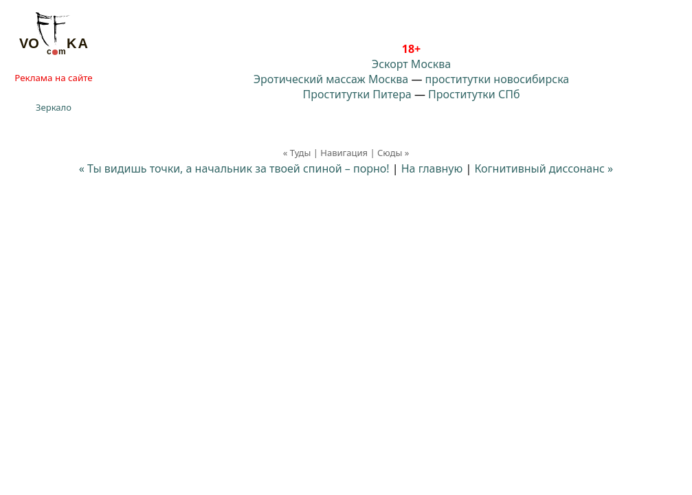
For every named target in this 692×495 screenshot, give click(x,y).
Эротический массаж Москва (331, 79)
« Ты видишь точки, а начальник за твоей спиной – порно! (234, 168)
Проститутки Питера (357, 94)
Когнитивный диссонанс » (543, 168)
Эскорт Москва (411, 64)
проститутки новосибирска (497, 79)
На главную (432, 168)
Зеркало (53, 107)
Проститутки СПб (474, 94)
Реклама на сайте (53, 78)
